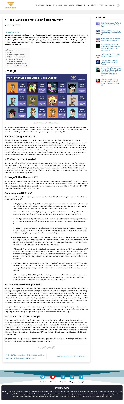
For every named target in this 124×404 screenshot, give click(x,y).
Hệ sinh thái (57, 5)
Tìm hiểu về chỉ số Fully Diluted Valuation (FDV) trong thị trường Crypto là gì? (110, 82)
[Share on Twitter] (43, 347)
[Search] (118, 5)
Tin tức (48, 5)
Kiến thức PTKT (97, 5)
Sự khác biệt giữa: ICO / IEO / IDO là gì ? (72, 356)
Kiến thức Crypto (82, 5)
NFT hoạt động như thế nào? (16, 55)
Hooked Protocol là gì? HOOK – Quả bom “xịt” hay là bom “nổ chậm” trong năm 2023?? (110, 47)
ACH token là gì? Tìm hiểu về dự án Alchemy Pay (110, 55)
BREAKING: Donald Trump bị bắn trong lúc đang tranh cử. (111, 32)
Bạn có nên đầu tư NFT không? (17, 66)
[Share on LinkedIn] (53, 347)
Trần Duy (17, 25)
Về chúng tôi (109, 5)
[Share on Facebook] (39, 347)
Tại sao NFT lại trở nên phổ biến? (17, 64)
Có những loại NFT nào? (14, 61)
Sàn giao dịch (69, 5)
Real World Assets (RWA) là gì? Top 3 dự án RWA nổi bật (111, 24)
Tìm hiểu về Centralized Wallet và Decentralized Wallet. (109, 62)
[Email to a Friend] (46, 347)
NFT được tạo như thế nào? (16, 57)
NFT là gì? (10, 52)
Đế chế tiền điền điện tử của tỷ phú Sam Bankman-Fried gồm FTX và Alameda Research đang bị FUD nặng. (111, 71)
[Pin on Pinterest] (49, 347)
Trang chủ (40, 5)
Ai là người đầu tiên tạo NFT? (16, 59)
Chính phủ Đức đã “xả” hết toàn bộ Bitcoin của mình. (110, 39)
